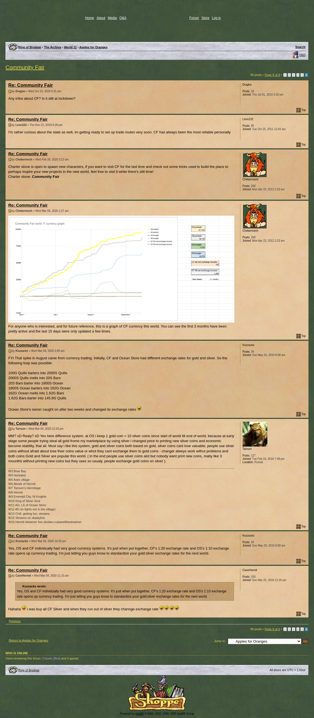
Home (89, 18)
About (101, 18)
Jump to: (220, 641)
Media (112, 18)
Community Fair (25, 67)
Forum (194, 18)
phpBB (139, 713)
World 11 (70, 47)
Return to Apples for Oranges (28, 640)
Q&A (122, 18)
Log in (216, 18)
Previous (15, 621)
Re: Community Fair (30, 85)
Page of (272, 74)
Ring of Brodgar (29, 47)
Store (205, 18)
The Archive (53, 47)
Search (300, 47)
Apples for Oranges (93, 47)
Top (303, 110)
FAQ (302, 55)
